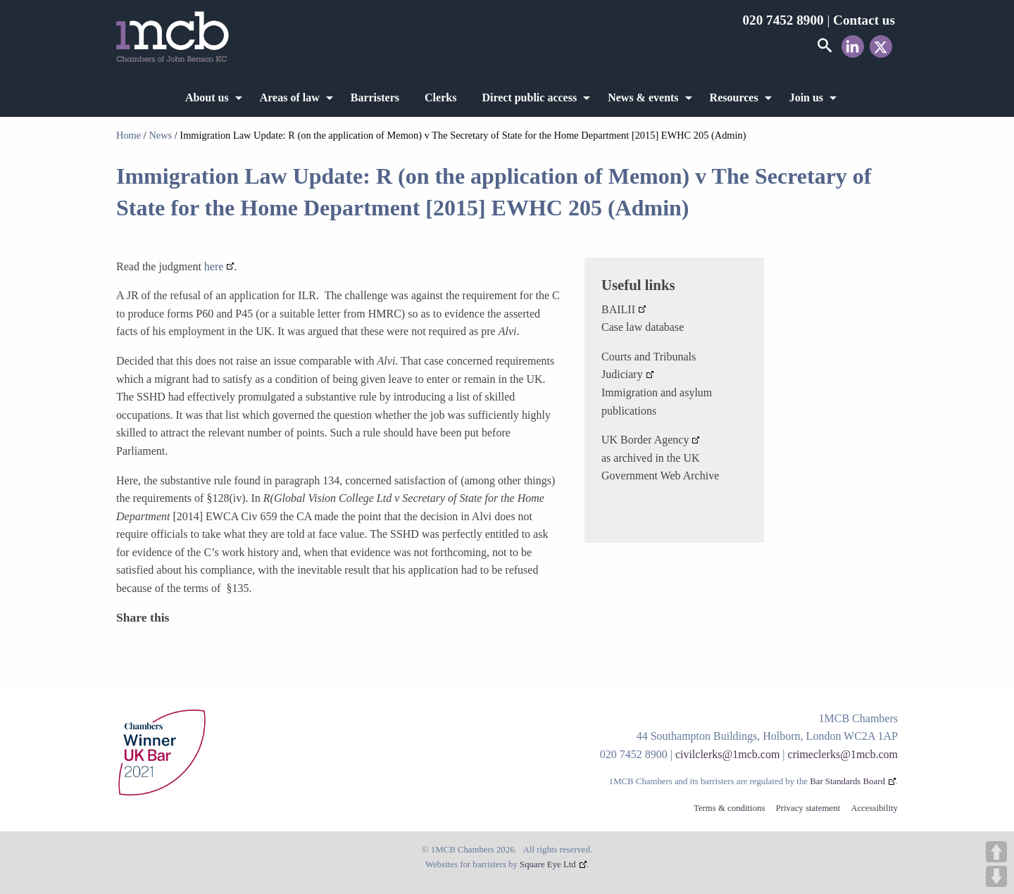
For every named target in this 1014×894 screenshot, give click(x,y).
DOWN (996, 876)
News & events (643, 97)
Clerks (440, 97)
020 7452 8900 (782, 20)
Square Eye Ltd (548, 864)
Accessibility (874, 808)
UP (996, 851)
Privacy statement (808, 808)
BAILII (618, 309)
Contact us (864, 20)
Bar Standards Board (847, 781)
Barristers (375, 97)
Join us (806, 97)
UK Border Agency (645, 440)
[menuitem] (210, 98)
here (214, 266)
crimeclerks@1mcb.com (843, 754)
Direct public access (529, 97)
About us (207, 97)
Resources (734, 97)
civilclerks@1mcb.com (727, 754)
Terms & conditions (729, 808)
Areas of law (290, 97)
